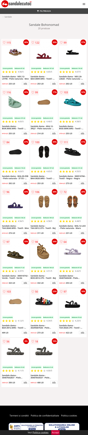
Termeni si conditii (19, 415)
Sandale (8, 16)
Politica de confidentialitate (45, 415)
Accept (55, 432)
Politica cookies (69, 415)
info (25, 83)
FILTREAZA (44, 11)
